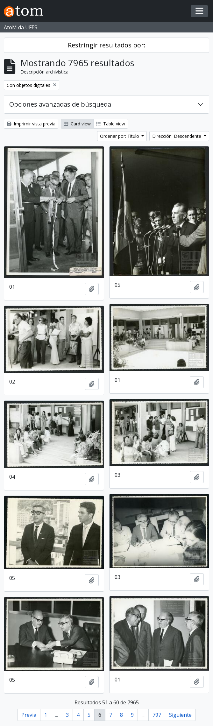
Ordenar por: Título (120, 136)
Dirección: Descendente (177, 136)
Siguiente (180, 714)
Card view (77, 124)
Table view (110, 124)
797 (157, 714)
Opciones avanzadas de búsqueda (60, 104)
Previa (28, 714)
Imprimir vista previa (31, 124)
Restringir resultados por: (107, 45)
